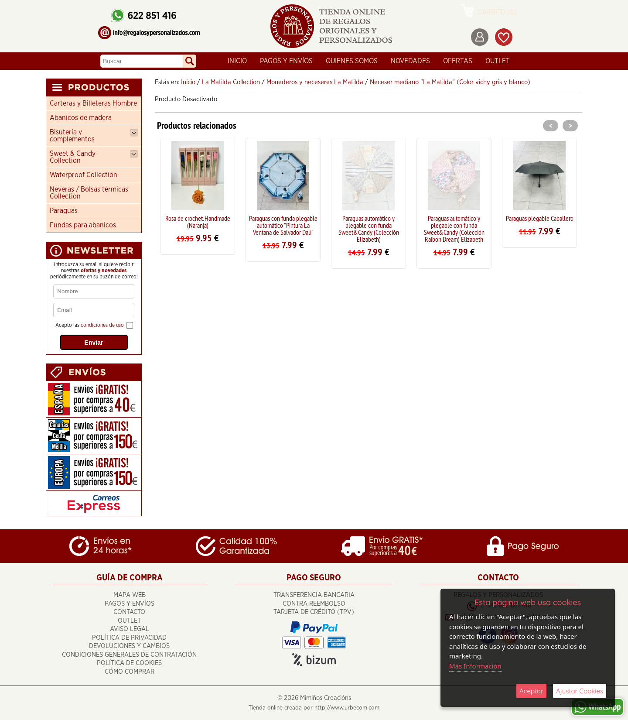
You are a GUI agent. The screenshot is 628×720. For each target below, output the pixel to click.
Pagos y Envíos (286, 61)
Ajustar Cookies (579, 691)
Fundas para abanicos (83, 225)
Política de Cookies (129, 663)
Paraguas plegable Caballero (539, 218)
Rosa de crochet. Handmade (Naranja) (197, 222)
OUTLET (497, 61)
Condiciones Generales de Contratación (129, 654)
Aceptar (531, 691)
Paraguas (64, 210)
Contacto (129, 612)
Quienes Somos (352, 61)
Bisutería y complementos (94, 136)
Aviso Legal (129, 629)
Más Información (475, 666)
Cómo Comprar (129, 672)
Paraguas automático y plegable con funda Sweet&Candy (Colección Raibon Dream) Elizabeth (454, 228)
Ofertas (457, 61)
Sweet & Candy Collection (94, 157)
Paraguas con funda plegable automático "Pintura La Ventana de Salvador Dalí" (283, 225)
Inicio (237, 61)
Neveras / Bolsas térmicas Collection (89, 193)
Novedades (410, 61)
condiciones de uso (102, 325)
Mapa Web (129, 595)
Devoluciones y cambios (129, 646)
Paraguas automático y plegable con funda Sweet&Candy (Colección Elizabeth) (368, 228)
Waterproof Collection (83, 174)
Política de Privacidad (129, 637)
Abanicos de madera (81, 117)
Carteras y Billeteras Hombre (93, 103)
